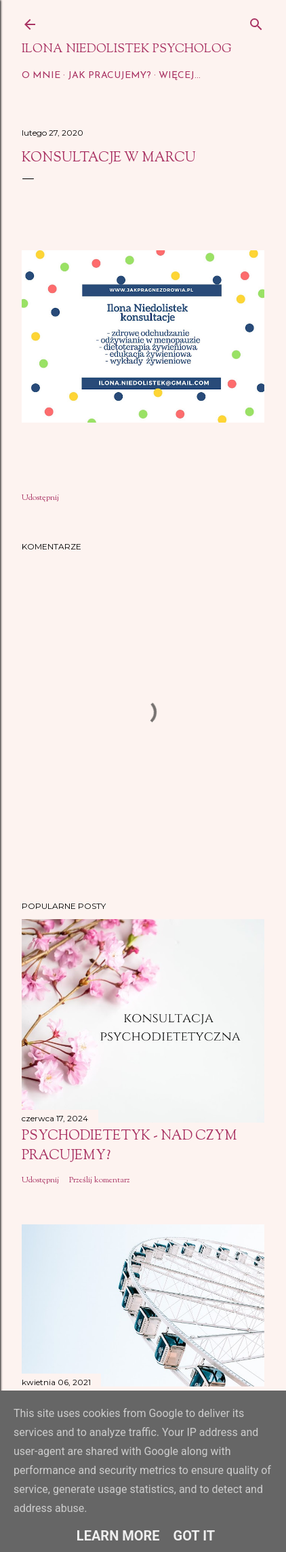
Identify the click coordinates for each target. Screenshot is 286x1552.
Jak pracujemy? (109, 76)
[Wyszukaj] (256, 21)
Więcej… (180, 76)
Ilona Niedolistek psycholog (127, 49)
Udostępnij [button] (40, 498)
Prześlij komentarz (99, 1180)
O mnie (41, 76)
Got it (194, 1536)
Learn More (118, 1536)
